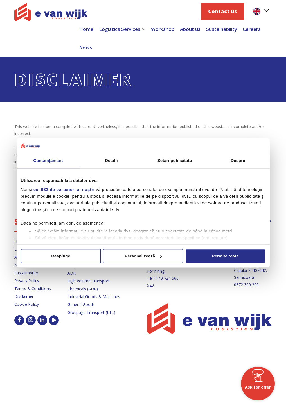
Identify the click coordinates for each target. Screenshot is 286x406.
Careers (252, 29)
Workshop (162, 29)
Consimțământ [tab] (48, 160)
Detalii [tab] (111, 160)
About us (190, 29)
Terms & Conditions (32, 288)
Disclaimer (23, 296)
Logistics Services (119, 29)
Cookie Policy (26, 304)
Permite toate (225, 256)
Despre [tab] (238, 160)
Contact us (222, 11)
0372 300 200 (246, 284)
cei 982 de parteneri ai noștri (64, 189)
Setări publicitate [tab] (174, 160)
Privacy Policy (26, 280)
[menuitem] (261, 11)
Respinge (60, 256)
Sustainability (221, 29)
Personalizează (143, 256)
